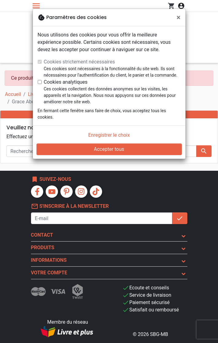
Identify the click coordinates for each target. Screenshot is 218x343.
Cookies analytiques (66, 82)
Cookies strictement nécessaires (79, 62)
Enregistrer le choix (109, 135)
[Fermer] (178, 17)
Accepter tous (109, 149)
